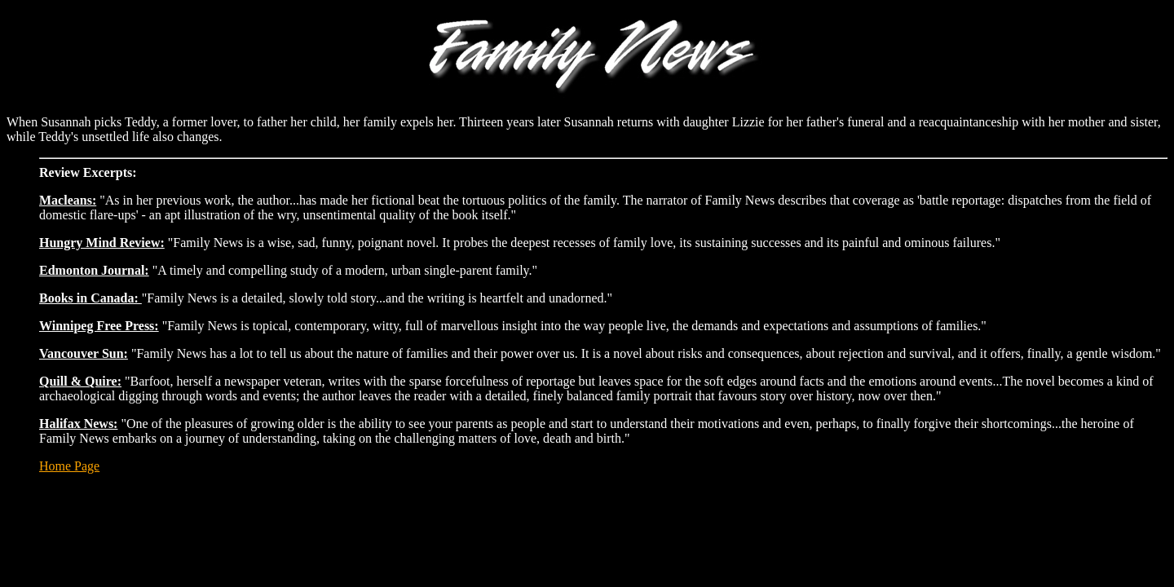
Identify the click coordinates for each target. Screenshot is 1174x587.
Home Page (69, 466)
